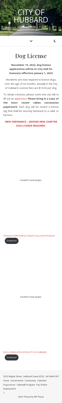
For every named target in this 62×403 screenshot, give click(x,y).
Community (30, 380)
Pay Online (41, 384)
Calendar (41, 380)
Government (17, 380)
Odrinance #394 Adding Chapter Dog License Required (29, 235)
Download (12, 240)
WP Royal (38, 396)
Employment (9, 388)
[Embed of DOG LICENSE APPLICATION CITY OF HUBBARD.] (31, 297)
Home (6, 380)
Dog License (9, 384)
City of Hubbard (31, 15)
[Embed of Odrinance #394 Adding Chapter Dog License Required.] (31, 180)
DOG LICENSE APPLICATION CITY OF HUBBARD (25, 352)
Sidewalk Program (26, 384)
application (21, 98)
